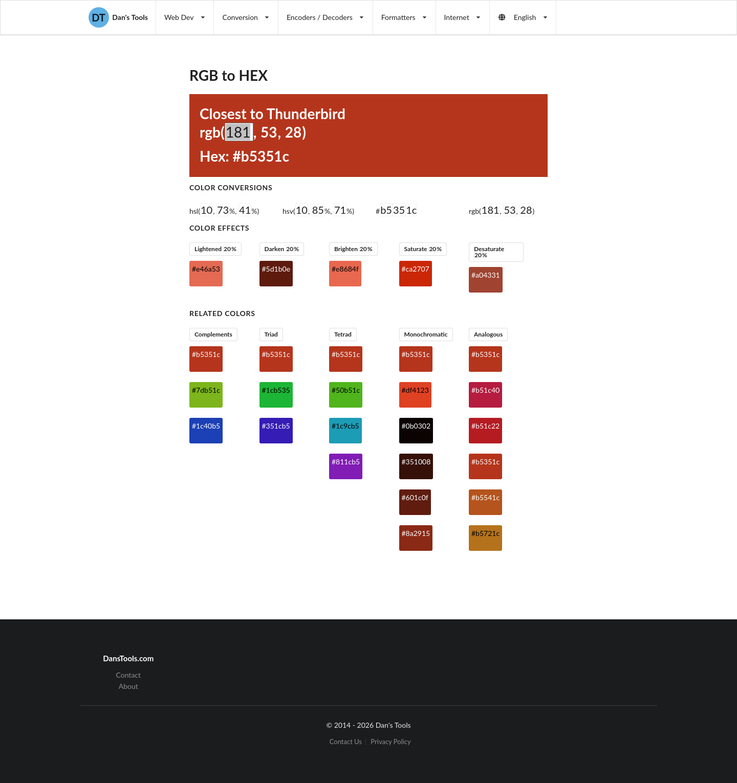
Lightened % (215, 248)
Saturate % (423, 248)
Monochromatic (425, 334)
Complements (213, 334)
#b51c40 (485, 390)
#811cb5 (346, 461)
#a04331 (485, 275)
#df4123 (415, 390)
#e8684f (345, 268)
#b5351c (206, 354)
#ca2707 (415, 268)
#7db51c (206, 390)
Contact (128, 675)
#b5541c (485, 497)
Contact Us (346, 742)
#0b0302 (416, 425)
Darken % (281, 248)
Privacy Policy (390, 742)
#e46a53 (206, 268)
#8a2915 (416, 533)
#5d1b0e (276, 268)
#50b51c (346, 390)
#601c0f (415, 497)
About (128, 686)
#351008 (416, 461)
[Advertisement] (631, 202)
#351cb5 (276, 425)
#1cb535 (276, 390)
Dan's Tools (118, 17)
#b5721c (485, 533)
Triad (270, 334)
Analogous (488, 334)
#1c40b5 (206, 425)
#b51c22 (485, 425)
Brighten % (353, 248)
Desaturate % (489, 252)
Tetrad (343, 334)
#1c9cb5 (345, 425)
